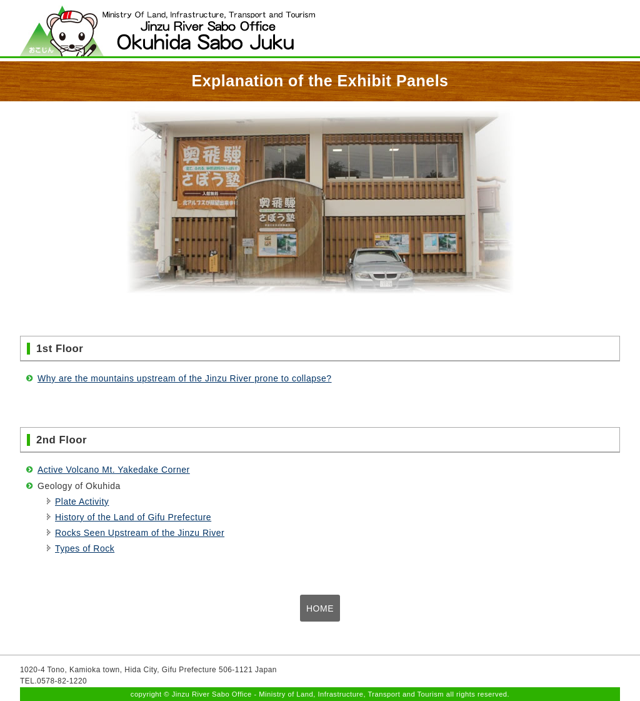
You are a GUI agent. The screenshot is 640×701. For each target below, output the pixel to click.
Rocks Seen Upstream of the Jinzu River (139, 533)
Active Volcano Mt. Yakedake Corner (114, 470)
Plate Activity (82, 502)
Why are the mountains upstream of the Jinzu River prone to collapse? (185, 378)
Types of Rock (84, 548)
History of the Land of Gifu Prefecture (133, 517)
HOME (320, 608)
